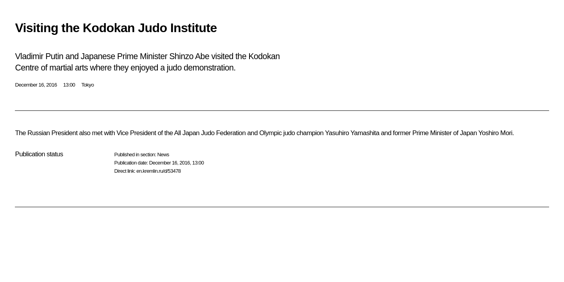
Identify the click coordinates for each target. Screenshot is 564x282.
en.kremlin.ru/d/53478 (158, 171)
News (163, 154)
